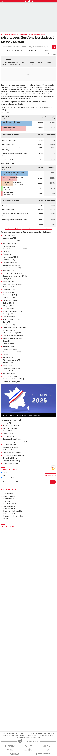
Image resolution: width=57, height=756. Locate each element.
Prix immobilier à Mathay (11, 461)
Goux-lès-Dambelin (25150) (12, 352)
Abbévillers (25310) (9, 290)
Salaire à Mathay (8, 434)
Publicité (33, 733)
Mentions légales (49, 735)
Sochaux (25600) (8, 252)
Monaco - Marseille (9, 513)
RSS (52, 733)
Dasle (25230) (7, 279)
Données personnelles (18, 735)
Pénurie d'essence (9, 503)
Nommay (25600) (9, 271)
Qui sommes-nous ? (9, 733)
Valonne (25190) (8, 357)
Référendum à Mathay (10, 463)
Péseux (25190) (8, 371)
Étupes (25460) (8, 254)
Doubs (43, 34)
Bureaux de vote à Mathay (12, 64)
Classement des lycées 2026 (12, 511)
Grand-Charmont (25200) (11, 241)
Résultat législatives (11, 34)
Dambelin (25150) (9, 317)
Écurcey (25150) (8, 354)
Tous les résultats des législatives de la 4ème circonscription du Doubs (28, 229)
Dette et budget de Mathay (12, 439)
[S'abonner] (28, 482)
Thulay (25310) (8, 363)
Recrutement (7, 735)
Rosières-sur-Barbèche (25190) (13, 379)
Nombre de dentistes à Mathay (13, 455)
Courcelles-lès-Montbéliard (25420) (15, 276)
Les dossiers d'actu (8, 478)
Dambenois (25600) (9, 308)
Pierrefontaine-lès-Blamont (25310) (15, 327)
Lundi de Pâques (8, 499)
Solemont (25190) (9, 373)
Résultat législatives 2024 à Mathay (14, 62)
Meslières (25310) (9, 346)
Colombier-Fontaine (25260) (12, 284)
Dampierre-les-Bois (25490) (12, 273)
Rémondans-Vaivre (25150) (12, 360)
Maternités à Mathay (10, 428)
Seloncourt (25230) (9, 243)
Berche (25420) (14, 51)
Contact (38, 733)
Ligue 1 (5, 518)
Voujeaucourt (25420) (10, 262)
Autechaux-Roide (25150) (11, 319)
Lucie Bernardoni (9, 509)
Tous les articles (46, 733)
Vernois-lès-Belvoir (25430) (12, 382)
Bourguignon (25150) (42, 51)
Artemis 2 (6, 501)
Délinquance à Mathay (10, 447)
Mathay (32, 62)
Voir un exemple (50, 473)
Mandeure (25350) (27, 51)
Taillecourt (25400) (9, 287)
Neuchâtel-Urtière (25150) (11, 368)
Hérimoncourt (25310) (10, 257)
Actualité (4, 473)
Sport (3, 475)
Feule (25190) (7, 365)
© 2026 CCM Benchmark (33, 737)
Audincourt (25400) (9, 235)
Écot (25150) (7, 322)
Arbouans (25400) (9, 292)
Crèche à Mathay (8, 431)
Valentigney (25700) (9, 238)
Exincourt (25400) (9, 260)
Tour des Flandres (9, 506)
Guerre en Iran (8, 494)
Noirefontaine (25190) (10, 349)
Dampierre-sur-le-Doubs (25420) (14, 336)
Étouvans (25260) (9, 298)
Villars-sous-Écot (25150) (11, 344)
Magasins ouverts (9, 496)
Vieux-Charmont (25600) (11, 265)
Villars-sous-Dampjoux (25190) (13, 338)
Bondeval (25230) (9, 325)
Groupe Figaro (21, 737)
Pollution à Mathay (9, 450)
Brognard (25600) (9, 330)
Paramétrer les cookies (31, 735)
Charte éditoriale (25, 733)
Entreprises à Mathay (10, 458)
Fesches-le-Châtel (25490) (12, 268)
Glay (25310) (7, 341)
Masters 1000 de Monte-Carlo (13, 516)
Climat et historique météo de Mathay (16, 442)
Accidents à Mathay (9, 444)
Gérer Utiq (41, 735)
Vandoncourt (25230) (10, 300)
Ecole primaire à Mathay (11, 425)
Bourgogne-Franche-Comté (29, 34)
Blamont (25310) (8, 281)
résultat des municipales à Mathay (19, 98)
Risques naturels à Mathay (12, 453)
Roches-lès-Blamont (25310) (12, 311)
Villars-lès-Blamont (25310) (12, 333)
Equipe (17, 733)
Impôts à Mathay (8, 436)
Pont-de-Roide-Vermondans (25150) (15, 249)
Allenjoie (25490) (8, 306)
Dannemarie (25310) (10, 376)
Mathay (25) (7, 423)
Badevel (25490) (8, 303)
